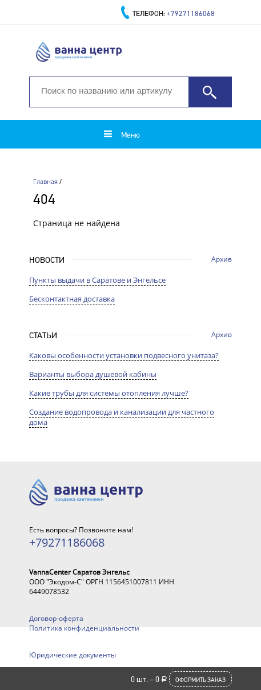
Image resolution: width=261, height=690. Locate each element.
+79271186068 (191, 13)
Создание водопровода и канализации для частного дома (121, 417)
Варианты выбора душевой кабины (92, 374)
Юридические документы (72, 655)
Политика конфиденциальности (84, 628)
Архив (221, 259)
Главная (45, 181)
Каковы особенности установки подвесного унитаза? (124, 355)
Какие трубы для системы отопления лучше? (108, 393)
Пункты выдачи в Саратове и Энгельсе (97, 280)
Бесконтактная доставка (72, 299)
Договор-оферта (56, 618)
